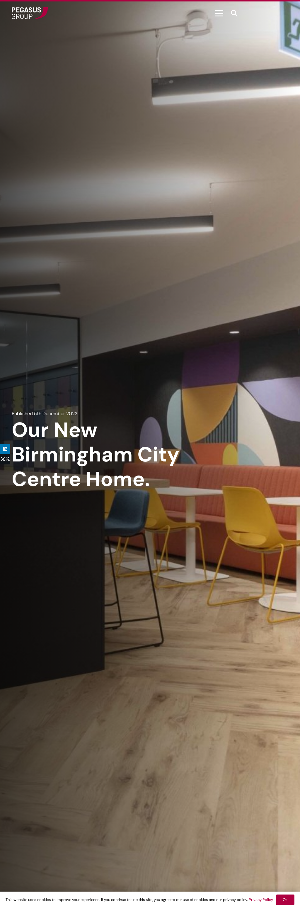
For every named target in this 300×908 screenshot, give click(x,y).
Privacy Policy (261, 899)
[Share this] (5, 459)
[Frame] (30, 13)
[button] (219, 13)
